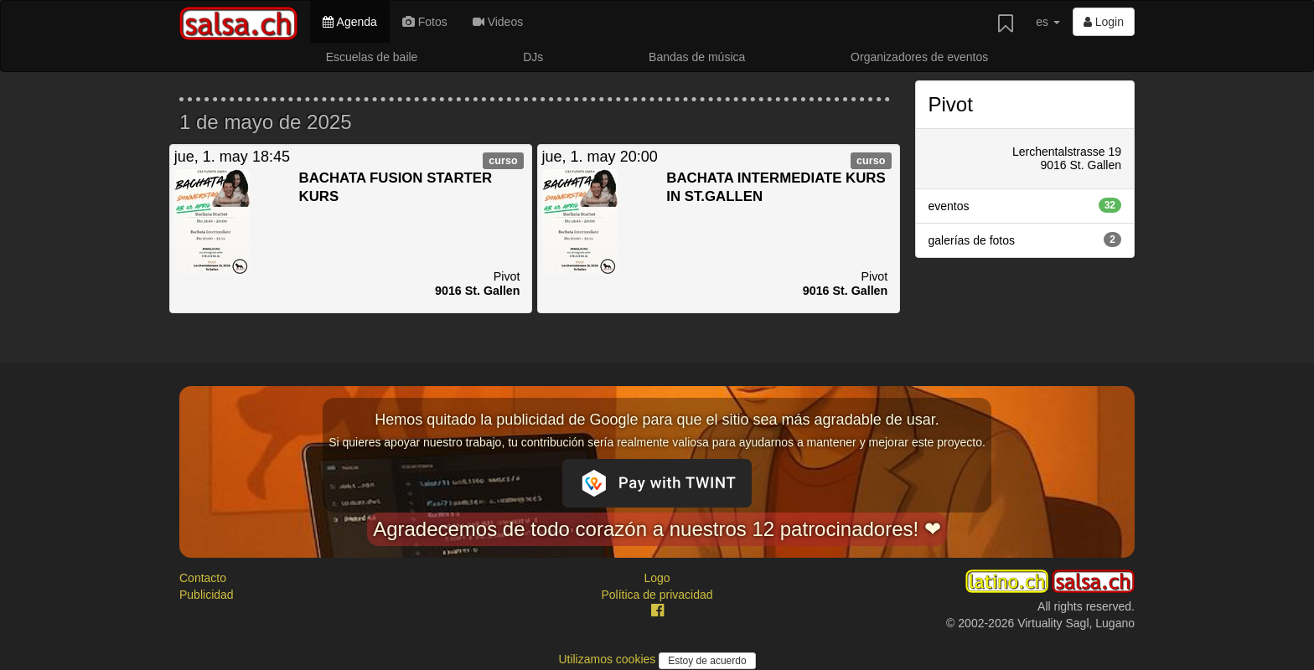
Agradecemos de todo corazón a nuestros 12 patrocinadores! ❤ (657, 529)
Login (1104, 21)
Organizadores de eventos (919, 57)
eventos (1025, 205)
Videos (498, 21)
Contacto (202, 578)
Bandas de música (697, 57)
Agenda (349, 21)
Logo (657, 578)
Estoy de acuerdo (707, 661)
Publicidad (206, 594)
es (1048, 21)
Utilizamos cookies (608, 659)
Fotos (424, 21)
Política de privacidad (656, 594)
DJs (533, 57)
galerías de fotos (1025, 239)
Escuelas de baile (372, 57)
